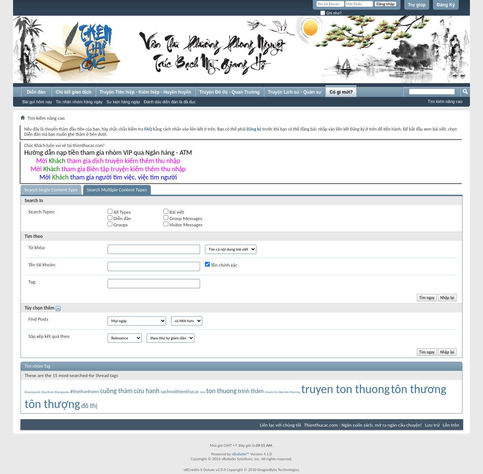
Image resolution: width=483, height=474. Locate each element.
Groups (117, 224)
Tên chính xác (221, 265)
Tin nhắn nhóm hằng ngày (79, 102)
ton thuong (221, 391)
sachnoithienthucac (180, 391)
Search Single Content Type (51, 189)
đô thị (89, 406)
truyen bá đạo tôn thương (282, 392)
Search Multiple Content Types (117, 189)
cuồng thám (116, 391)
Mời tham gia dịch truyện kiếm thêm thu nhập (108, 161)
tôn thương (418, 389)
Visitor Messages (182, 224)
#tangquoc (62, 392)
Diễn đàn (36, 92)
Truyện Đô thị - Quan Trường (229, 92)
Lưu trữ (432, 425)
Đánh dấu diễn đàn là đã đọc (170, 102)
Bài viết (173, 212)
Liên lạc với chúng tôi (280, 425)
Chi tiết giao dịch (73, 92)
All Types (119, 212)
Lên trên (451, 425)
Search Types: (41, 211)
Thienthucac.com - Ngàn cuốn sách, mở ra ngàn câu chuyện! (363, 425)
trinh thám (251, 391)
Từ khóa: (37, 247)
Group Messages (182, 218)
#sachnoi (47, 392)
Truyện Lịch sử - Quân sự (294, 92)
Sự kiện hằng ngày (123, 102)
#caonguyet (32, 392)
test (202, 392)
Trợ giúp (417, 4)
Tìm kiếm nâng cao (445, 101)
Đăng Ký (446, 4)
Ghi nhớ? (331, 13)
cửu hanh (146, 391)
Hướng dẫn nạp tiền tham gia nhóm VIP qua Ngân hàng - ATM (108, 152)
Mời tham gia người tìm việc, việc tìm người (108, 177)
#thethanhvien (84, 391)
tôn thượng (52, 404)
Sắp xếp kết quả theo (48, 336)
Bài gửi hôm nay (37, 102)
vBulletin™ (240, 454)
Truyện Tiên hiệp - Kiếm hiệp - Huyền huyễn (145, 92)
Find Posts (38, 319)
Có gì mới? (341, 92)
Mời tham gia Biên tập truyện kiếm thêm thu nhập (108, 169)
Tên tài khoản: (42, 264)
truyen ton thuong (345, 389)
